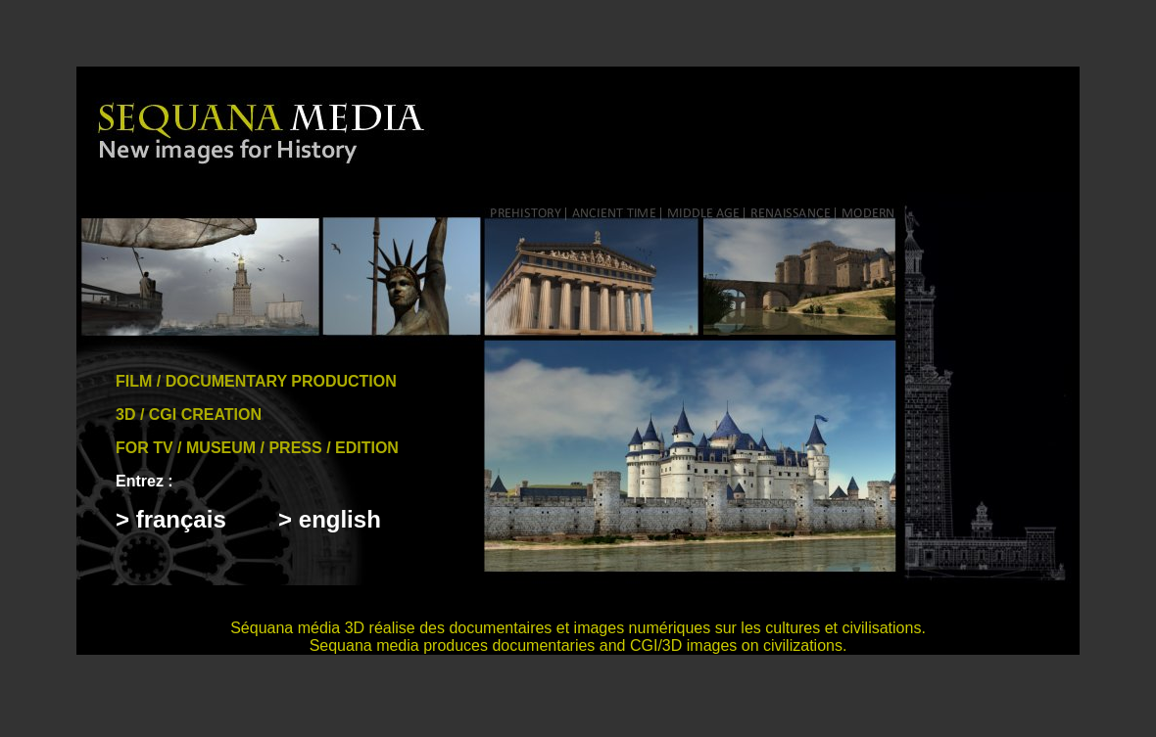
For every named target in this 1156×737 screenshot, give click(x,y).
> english (329, 519)
